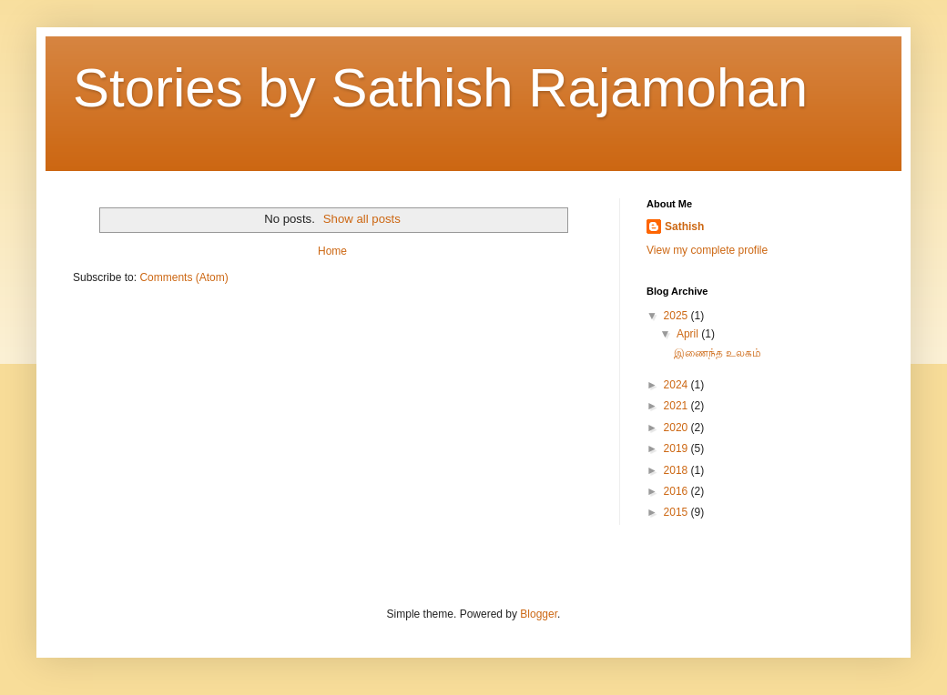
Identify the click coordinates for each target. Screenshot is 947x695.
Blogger (538, 614)
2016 (677, 491)
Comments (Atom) (183, 277)
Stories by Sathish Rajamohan (440, 87)
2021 (677, 405)
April (689, 333)
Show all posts (362, 219)
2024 (677, 384)
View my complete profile (707, 250)
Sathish (684, 226)
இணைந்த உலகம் (717, 353)
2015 (677, 512)
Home (332, 251)
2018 (677, 470)
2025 (677, 315)
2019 (677, 448)
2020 (677, 427)
